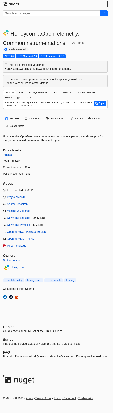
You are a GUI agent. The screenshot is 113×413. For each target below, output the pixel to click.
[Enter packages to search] (52, 13)
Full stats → (9, 154)
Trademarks (85, 398)
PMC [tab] (21, 92)
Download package (18, 217)
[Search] (104, 13)
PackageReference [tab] (38, 92)
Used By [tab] (77, 118)
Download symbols (18, 224)
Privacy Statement (65, 398)
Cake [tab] (28, 97)
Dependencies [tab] (55, 118)
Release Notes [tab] (15, 126)
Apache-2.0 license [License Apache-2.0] (18, 210)
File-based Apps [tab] (13, 97)
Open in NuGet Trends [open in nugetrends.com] (20, 238)
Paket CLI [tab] (67, 92)
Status (8, 339)
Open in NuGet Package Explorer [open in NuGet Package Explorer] (27, 231)
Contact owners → (13, 260)
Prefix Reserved (17, 49)
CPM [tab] (55, 92)
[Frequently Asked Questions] (6, 352)
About (29, 398)
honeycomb (34, 280)
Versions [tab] (94, 118)
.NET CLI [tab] (9, 92)
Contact (9, 327)
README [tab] (12, 118)
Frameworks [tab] (33, 118)
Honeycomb (18, 267)
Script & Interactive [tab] (86, 92)
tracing (70, 280)
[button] (100, 103)
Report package (16, 245)
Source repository (17, 204)
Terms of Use (43, 398)
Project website (16, 197)
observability (53, 280)
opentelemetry (13, 280)
